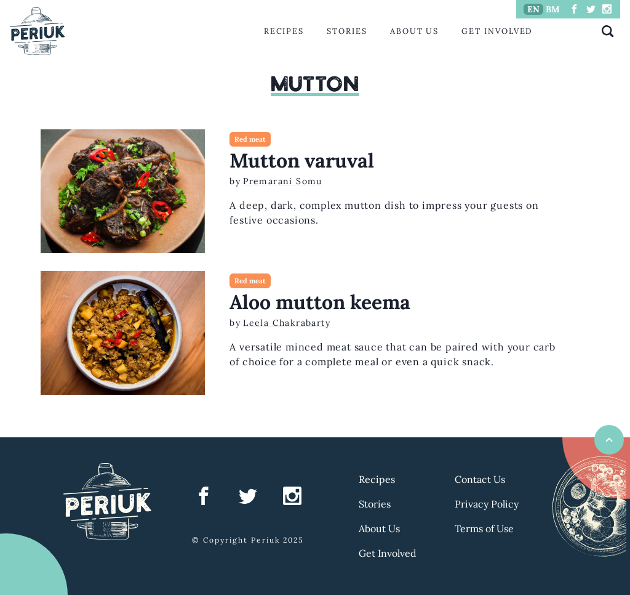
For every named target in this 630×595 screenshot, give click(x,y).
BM (553, 9)
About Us (414, 31)
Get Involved (497, 31)
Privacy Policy (487, 504)
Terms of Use (484, 528)
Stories (347, 31)
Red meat (250, 139)
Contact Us (480, 479)
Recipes (284, 31)
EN (533, 9)
